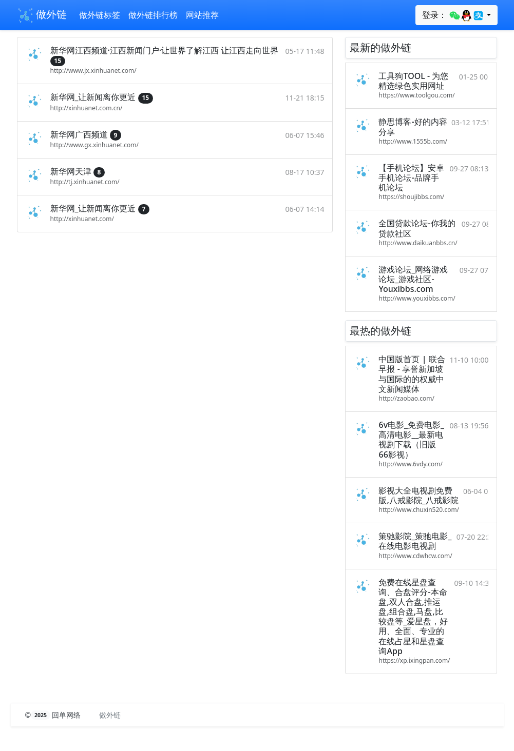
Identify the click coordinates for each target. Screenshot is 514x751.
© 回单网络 (54, 715)
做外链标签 (99, 15)
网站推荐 (202, 15)
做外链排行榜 (153, 15)
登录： (453, 15)
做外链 (42, 15)
